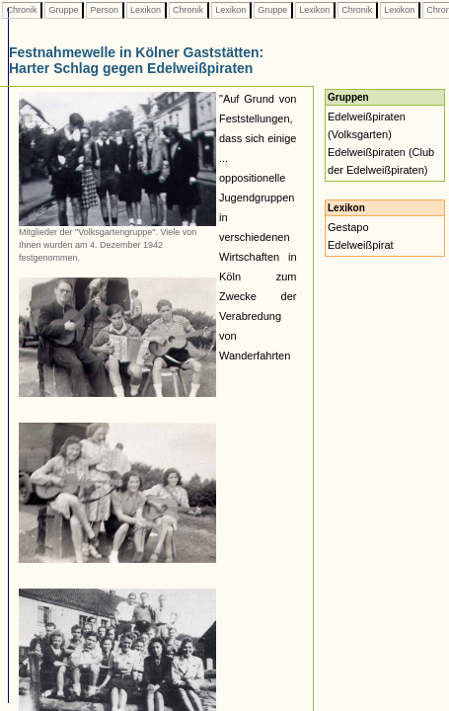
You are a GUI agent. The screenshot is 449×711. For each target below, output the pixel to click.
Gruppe (63, 10)
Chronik (21, 10)
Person (104, 10)
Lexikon (146, 10)
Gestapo (348, 227)
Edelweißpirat (361, 245)
